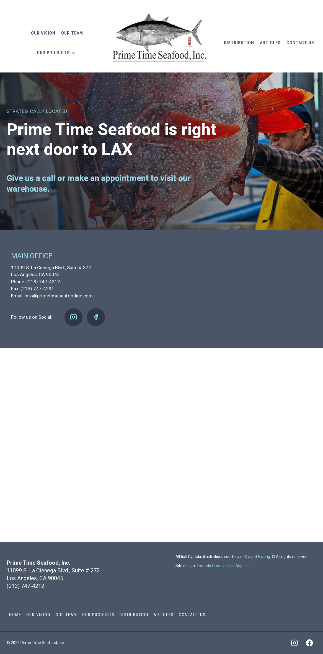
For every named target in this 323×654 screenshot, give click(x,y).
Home (15, 614)
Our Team (72, 33)
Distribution (239, 42)
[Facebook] (96, 317)
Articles (270, 42)
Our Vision (43, 33)
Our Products (53, 52)
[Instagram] (73, 317)
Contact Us (300, 42)
